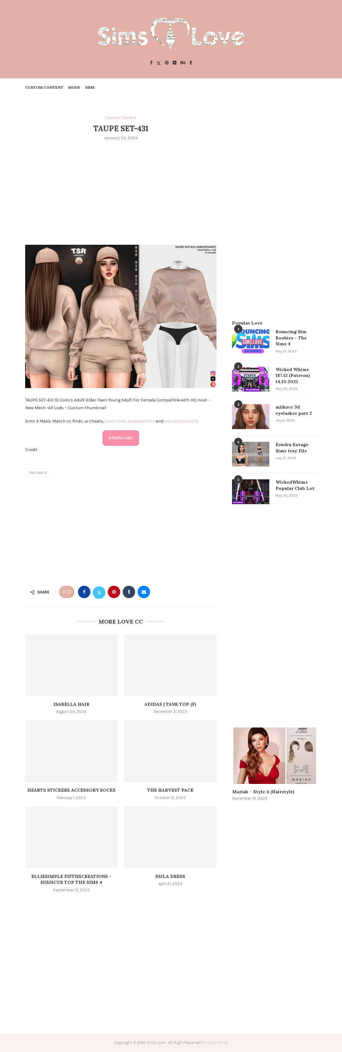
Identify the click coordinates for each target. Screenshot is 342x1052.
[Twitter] (159, 63)
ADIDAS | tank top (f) (170, 704)
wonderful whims (181, 421)
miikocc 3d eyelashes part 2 (294, 410)
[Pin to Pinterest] (114, 592)
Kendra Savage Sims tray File (292, 448)
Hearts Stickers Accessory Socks (71, 790)
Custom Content (44, 87)
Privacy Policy (215, 1042)
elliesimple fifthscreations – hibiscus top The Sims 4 (71, 879)
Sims (90, 87)
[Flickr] (174, 63)
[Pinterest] (167, 63)
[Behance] (182, 63)
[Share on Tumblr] (129, 592)
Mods (74, 87)
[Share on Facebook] (84, 592)
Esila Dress (170, 876)
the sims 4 (38, 473)
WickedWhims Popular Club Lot (295, 485)
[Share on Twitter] (99, 592)
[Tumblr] (190, 63)
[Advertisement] (121, 192)
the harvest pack (170, 790)
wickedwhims (141, 421)
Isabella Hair (71, 704)
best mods (116, 421)
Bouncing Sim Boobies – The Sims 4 (291, 338)
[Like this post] (68, 592)
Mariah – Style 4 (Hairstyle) (263, 792)
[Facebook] (151, 63)
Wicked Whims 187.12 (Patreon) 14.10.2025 (293, 375)
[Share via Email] (144, 592)
